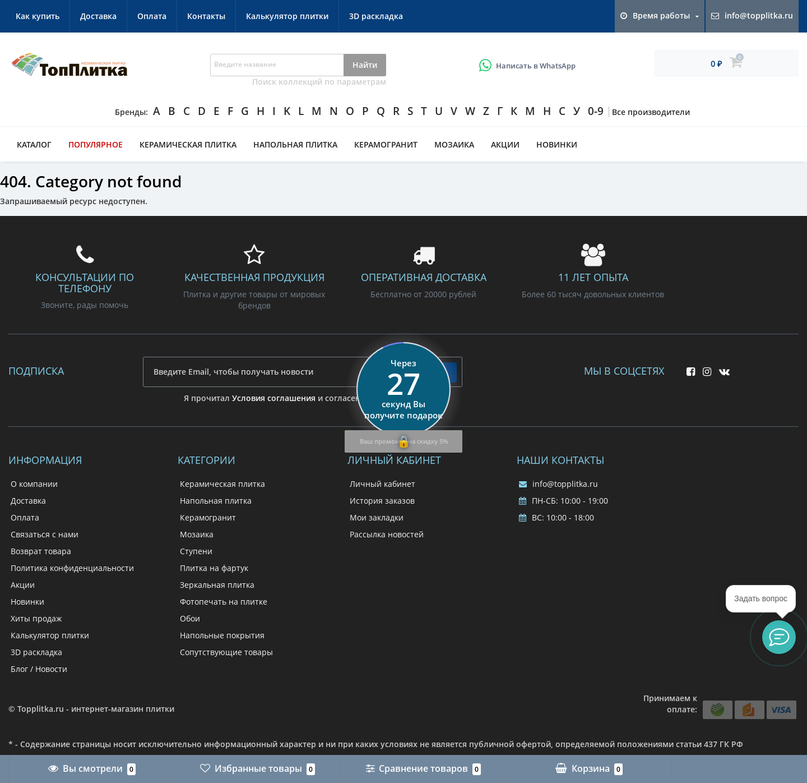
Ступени (196, 551)
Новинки (556, 144)
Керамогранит (386, 144)
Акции (505, 144)
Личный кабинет (382, 483)
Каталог (34, 144)
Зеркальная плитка (217, 584)
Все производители (651, 112)
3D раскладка (376, 16)
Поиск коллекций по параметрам (319, 81)
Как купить (37, 16)
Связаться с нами (44, 534)
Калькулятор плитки (287, 16)
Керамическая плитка (188, 144)
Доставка (98, 16)
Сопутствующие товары (226, 652)
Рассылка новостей (387, 534)
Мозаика (454, 144)
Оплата (151, 16)
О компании (34, 483)
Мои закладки (377, 517)
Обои (190, 618)
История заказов (382, 500)
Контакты (206, 16)
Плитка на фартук (214, 568)
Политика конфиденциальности (72, 568)
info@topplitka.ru (558, 483)
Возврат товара (41, 551)
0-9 (596, 111)
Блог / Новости (39, 669)
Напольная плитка (295, 144)
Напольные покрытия (222, 635)
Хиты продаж (36, 618)
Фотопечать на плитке (223, 601)
